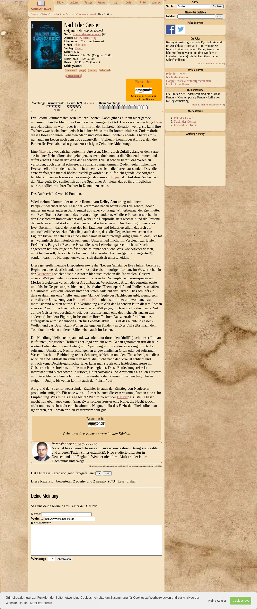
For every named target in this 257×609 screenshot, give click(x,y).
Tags (115, 2)
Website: (37, 518)
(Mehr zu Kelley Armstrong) (210, 63)
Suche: (170, 6)
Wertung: (39, 564)
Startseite (35, 14)
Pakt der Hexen (175, 73)
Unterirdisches (74, 75)
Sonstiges (156, 2)
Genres (101, 2)
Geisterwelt (45, 274)
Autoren (74, 2)
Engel (82, 70)
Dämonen (71, 70)
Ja (98, 473)
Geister (92, 70)
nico (78, 444)
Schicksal (105, 70)
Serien (129, 2)
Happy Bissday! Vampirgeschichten (188, 80)
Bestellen (144, 81)
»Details (89, 103)
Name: (36, 514)
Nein (107, 473)
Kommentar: (41, 523)
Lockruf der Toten (177, 84)
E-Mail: (171, 16)
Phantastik (53, 14)
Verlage (88, 2)
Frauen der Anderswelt (86, 14)
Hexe (158, 122)
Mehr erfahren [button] (40, 603)
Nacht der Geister (177, 77)
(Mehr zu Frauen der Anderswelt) (208, 104)
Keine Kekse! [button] (217, 600)
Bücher (60, 2)
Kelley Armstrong (67, 14)
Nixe (42, 151)
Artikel (143, 2)
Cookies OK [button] (241, 600)
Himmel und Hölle (86, 299)
